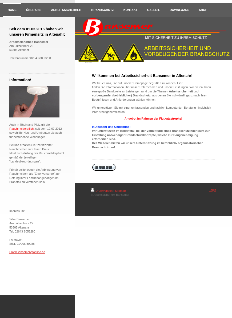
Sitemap (120, 190)
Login (212, 189)
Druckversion (102, 190)
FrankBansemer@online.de (27, 252)
